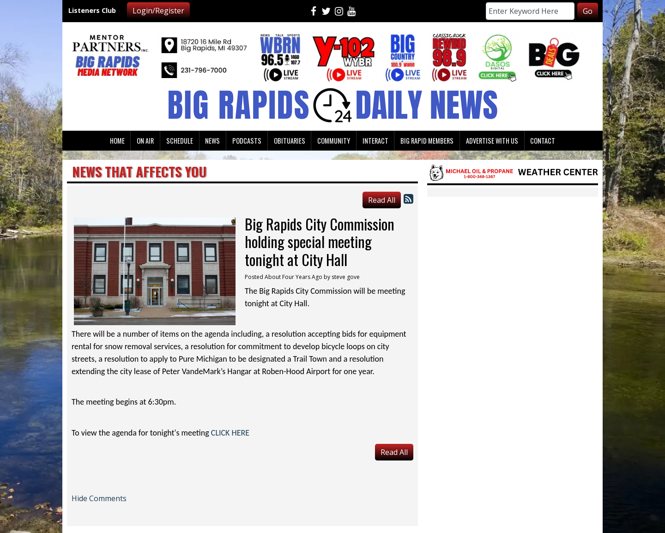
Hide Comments (99, 498)
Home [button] (117, 140)
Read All (381, 200)
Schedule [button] (179, 140)
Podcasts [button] (246, 140)
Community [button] (333, 140)
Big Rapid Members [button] (426, 140)
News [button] (212, 140)
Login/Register (158, 11)
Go (587, 11)
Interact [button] (375, 140)
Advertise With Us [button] (492, 140)
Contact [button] (542, 140)
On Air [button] (145, 140)
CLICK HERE (230, 433)
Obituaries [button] (289, 140)
